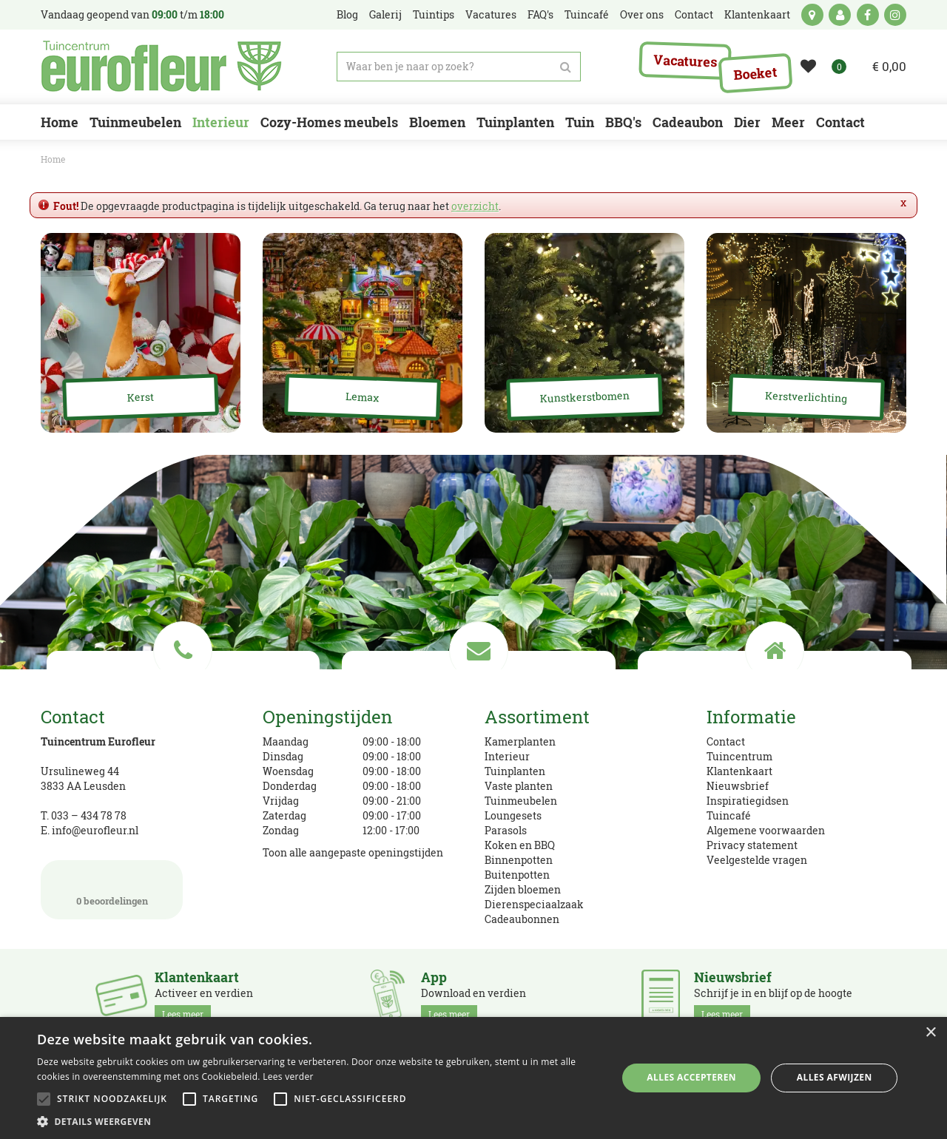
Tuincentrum (739, 756)
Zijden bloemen (523, 889)
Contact (726, 741)
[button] (318, 1121)
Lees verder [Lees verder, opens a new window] (288, 1076)
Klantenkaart (739, 771)
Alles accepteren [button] (691, 1077)
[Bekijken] (880, 66)
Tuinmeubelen (521, 801)
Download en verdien (473, 996)
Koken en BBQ (520, 845)
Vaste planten (519, 786)
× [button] (930, 1032)
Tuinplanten (515, 771)
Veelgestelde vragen (757, 860)
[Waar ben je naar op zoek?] (459, 66)
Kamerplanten (520, 741)
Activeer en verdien (204, 996)
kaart (812, 15)
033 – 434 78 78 (89, 815)
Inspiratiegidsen (748, 801)
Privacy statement (752, 845)
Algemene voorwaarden (766, 830)
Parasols (506, 830)
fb (868, 15)
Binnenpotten (519, 860)
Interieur (507, 756)
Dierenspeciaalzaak (534, 904)
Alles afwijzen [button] (834, 1077)
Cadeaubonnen (522, 919)
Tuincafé (729, 815)
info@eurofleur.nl (95, 830)
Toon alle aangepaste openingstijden (353, 852)
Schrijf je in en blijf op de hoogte (773, 996)
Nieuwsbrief (738, 786)
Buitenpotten (517, 875)
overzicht (475, 206)
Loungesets (513, 815)
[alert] (473, 1078)
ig (895, 15)
